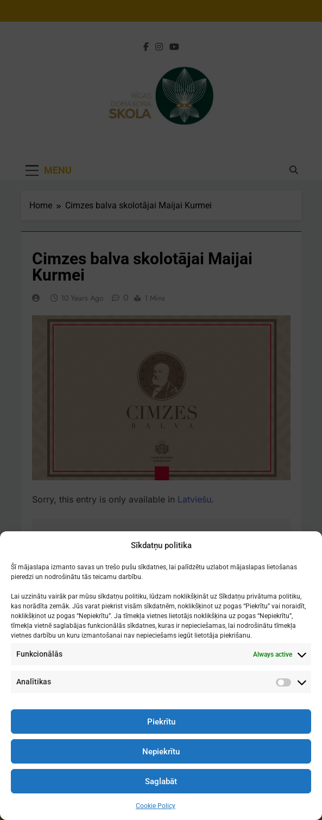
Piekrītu (161, 722)
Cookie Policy (155, 806)
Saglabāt (161, 781)
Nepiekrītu (161, 752)
